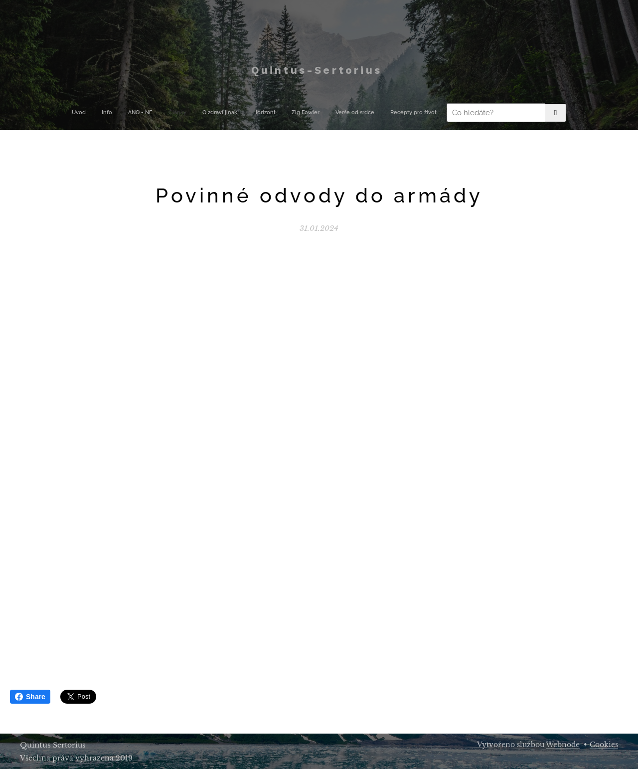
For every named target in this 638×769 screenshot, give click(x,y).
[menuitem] (194, 112)
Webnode (563, 744)
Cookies (604, 744)
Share (30, 697)
